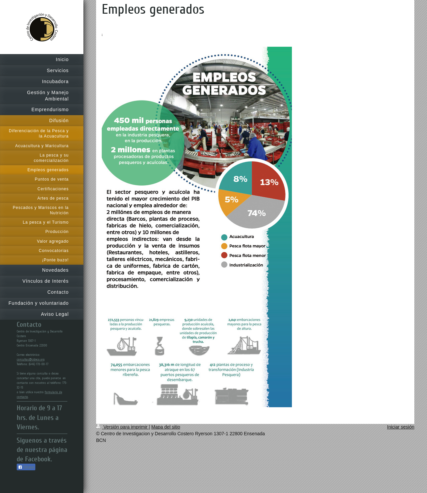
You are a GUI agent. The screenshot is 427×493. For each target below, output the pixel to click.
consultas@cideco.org (31, 359)
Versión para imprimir (122, 427)
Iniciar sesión (400, 427)
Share (26, 467)
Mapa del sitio (165, 427)
